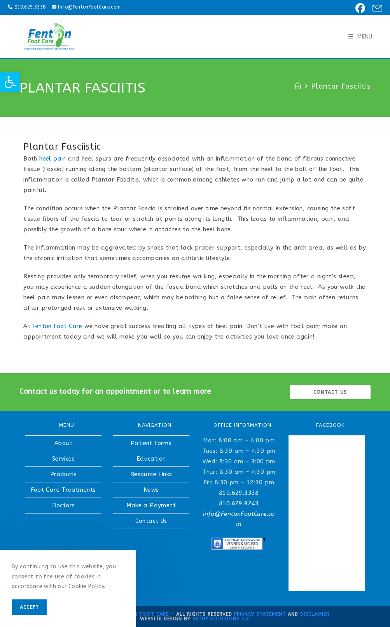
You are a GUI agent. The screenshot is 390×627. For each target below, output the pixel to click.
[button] (10, 82)
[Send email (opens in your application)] (375, 8)
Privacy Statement (260, 614)
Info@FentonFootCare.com (89, 7)
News (151, 489)
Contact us (330, 392)
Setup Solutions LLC (221, 619)
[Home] (298, 86)
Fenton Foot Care (57, 326)
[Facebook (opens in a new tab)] (359, 8)
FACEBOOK (330, 425)
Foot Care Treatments (63, 489)
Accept (29, 607)
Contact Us (151, 520)
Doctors (63, 505)
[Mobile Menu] (360, 36)
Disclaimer (314, 614)
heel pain (52, 158)
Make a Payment (151, 505)
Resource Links (151, 474)
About (63, 443)
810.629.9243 (239, 503)
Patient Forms (151, 443)
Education (151, 458)
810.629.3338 (30, 7)
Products (63, 474)
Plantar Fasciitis (341, 86)
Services (63, 458)
